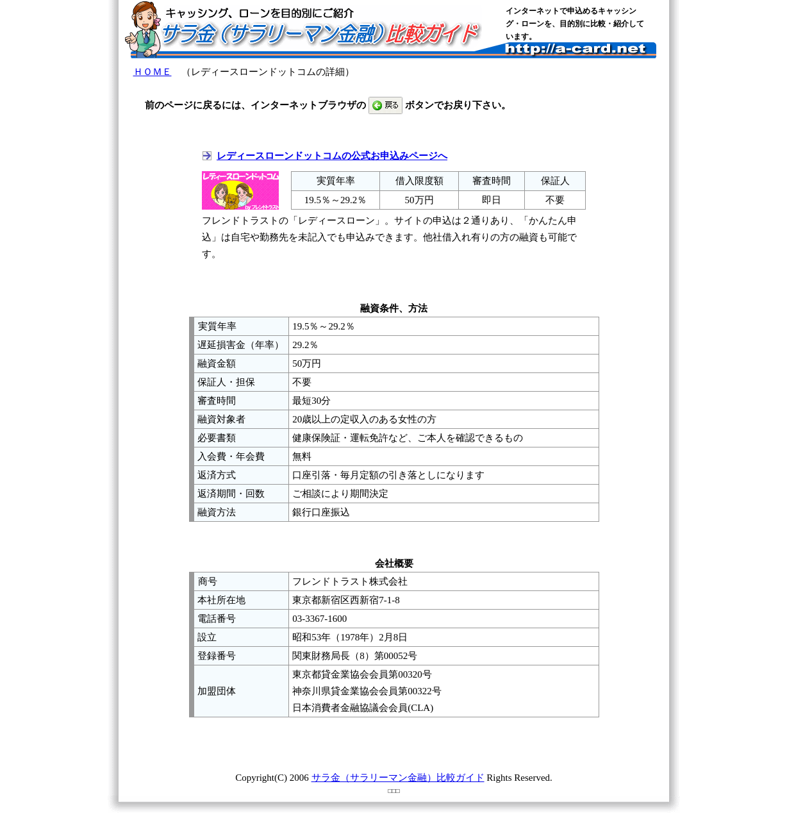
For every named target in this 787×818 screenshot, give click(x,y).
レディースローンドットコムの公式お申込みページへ (332, 156)
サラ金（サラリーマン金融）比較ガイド (398, 777)
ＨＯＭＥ (152, 72)
